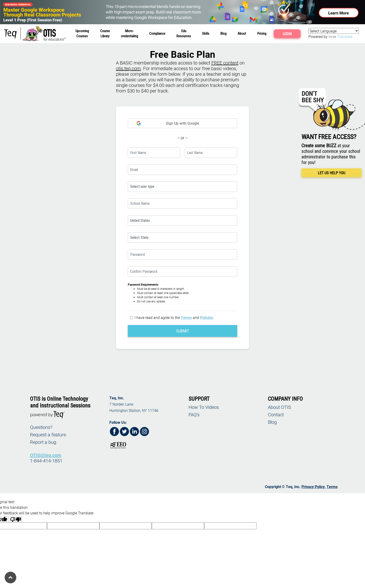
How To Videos (204, 407)
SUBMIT (182, 330)
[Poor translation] (16, 519)
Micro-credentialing (129, 33)
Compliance (157, 33)
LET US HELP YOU (331, 173)
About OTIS (279, 407)
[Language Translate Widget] (333, 31)
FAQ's (194, 414)
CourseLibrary (105, 33)
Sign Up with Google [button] (167, 123)
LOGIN (287, 34)
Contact (276, 414)
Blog (223, 33)
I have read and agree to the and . (174, 317)
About (242, 33)
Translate (340, 36)
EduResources (183, 33)
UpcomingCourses (82, 33)
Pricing (261, 33)
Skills (205, 33)
